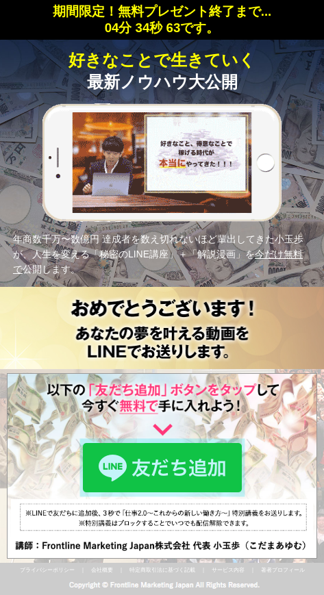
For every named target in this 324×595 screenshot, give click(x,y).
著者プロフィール (283, 570)
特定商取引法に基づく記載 (162, 570)
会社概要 (102, 570)
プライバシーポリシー (47, 570)
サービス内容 (228, 570)
